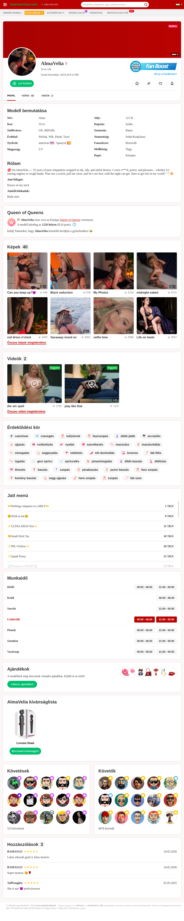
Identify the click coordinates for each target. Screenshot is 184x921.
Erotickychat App (118, 12)
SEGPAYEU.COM (95, 905)
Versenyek (95, 13)
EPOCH (79, 905)
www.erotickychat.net (46, 905)
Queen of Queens (70, 219)
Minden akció (78, 12)
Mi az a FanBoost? (165, 74)
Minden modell (12, 13)
